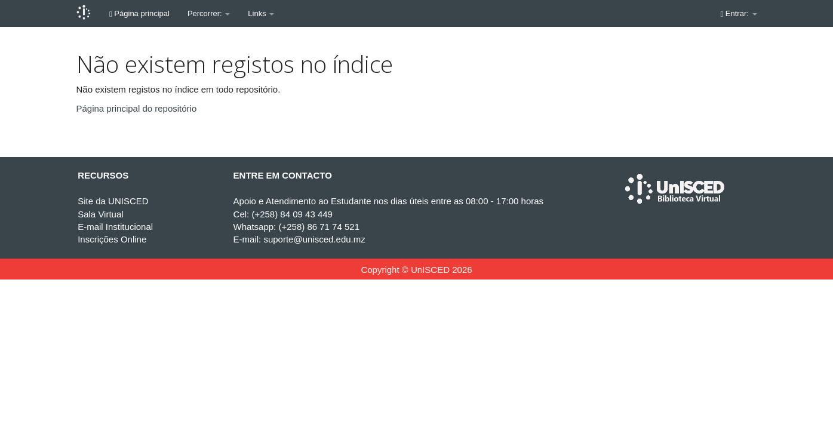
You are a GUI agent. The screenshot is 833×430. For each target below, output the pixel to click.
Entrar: (739, 13)
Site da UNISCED (113, 201)
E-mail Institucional (115, 227)
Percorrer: (208, 13)
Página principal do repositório (136, 108)
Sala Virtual (100, 214)
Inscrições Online (112, 239)
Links (261, 13)
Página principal (139, 13)
